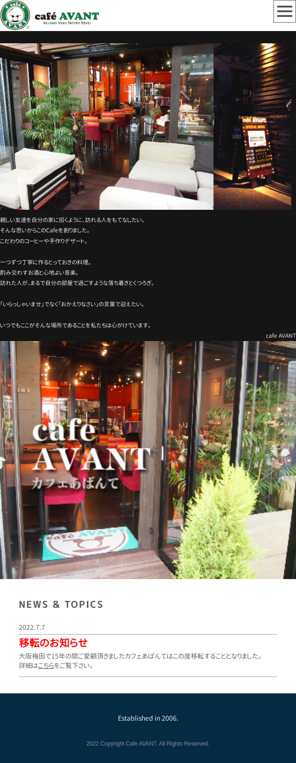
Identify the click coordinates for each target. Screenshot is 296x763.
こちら (46, 665)
